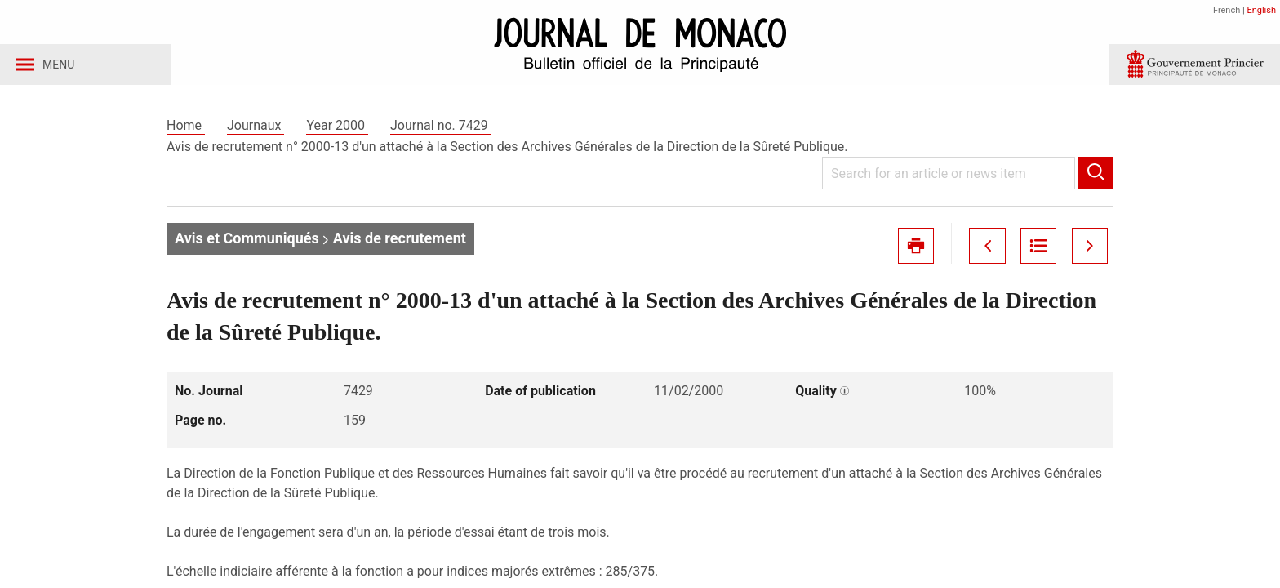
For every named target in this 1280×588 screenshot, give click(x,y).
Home (186, 129)
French (1226, 10)
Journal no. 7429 (440, 129)
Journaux (255, 129)
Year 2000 (337, 129)
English (1261, 10)
